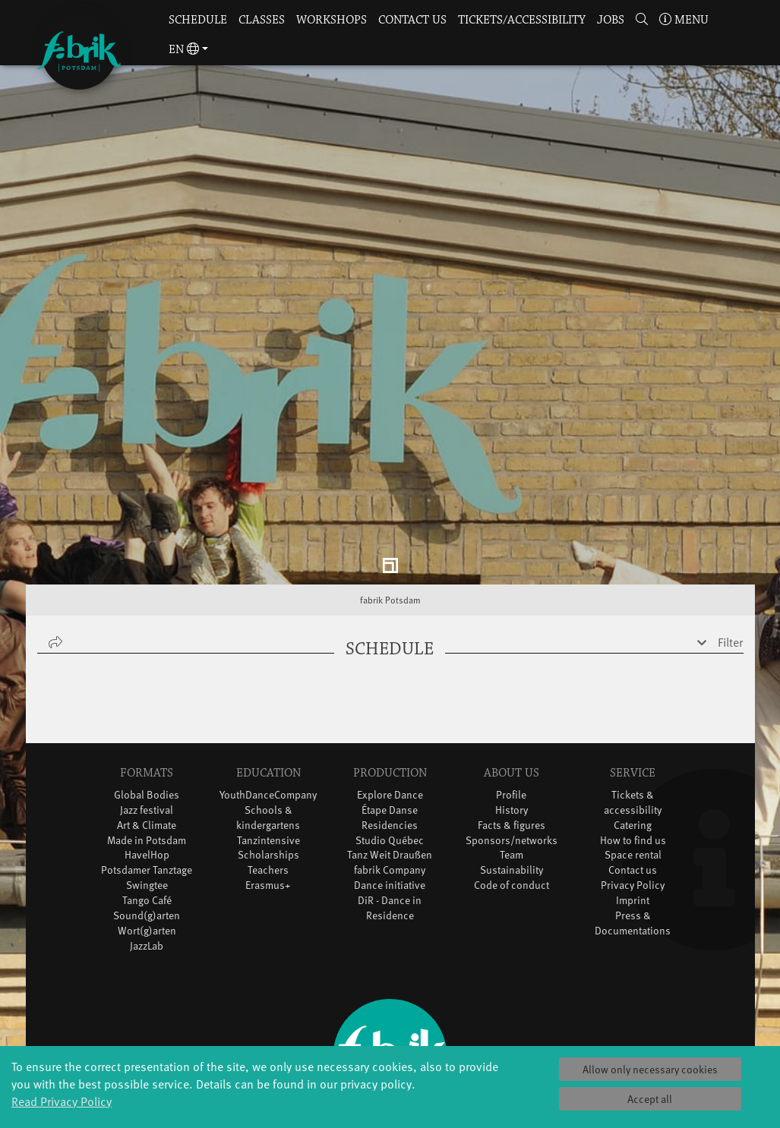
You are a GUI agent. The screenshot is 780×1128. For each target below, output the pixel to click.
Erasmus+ (268, 787)
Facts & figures (511, 726)
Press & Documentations (633, 825)
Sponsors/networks (511, 741)
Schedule (198, 20)
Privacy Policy (633, 787)
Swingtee (147, 787)
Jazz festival (146, 711)
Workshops (331, 20)
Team (511, 756)
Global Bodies (146, 695)
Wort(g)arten (147, 832)
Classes (261, 20)
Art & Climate (146, 726)
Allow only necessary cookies (650, 1069)
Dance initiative (389, 787)
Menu (684, 20)
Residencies (390, 726)
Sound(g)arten (146, 817)
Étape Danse (390, 711)
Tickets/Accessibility (522, 20)
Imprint (632, 802)
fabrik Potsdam (390, 502)
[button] (642, 21)
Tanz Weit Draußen (389, 756)
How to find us (633, 741)
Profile (511, 695)
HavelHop (147, 756)
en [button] (184, 50)
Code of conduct (511, 787)
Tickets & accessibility (633, 703)
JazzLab (146, 847)
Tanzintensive (268, 741)
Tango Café (147, 802)
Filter (730, 543)
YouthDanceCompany (268, 695)
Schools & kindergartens (268, 718)
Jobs (610, 20)
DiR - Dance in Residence (390, 809)
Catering (633, 726)
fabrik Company (389, 771)
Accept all (649, 1099)
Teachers (268, 771)
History (511, 711)
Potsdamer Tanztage (146, 771)
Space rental (633, 756)
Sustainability (511, 771)
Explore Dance (390, 695)
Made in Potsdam (146, 741)
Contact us (412, 20)
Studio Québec (389, 741)
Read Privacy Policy (61, 1100)
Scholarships (268, 756)
